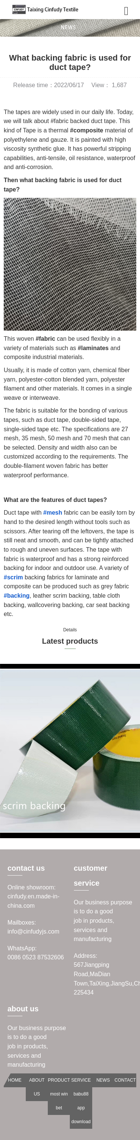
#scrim (13, 577)
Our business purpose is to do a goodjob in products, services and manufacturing (103, 920)
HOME (15, 1080)
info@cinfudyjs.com (33, 931)
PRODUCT (59, 1080)
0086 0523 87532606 (35, 957)
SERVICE (81, 1080)
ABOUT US (36, 1087)
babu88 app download (80, 1107)
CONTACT (125, 1080)
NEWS (103, 1080)
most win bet (59, 1100)
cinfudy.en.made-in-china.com (33, 901)
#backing (16, 595)
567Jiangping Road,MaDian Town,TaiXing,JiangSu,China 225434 (103, 979)
